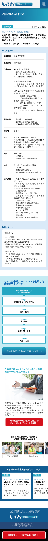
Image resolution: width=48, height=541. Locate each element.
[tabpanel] (12, 450)
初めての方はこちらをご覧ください (24, 351)
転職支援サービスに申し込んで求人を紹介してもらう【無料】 (24, 422)
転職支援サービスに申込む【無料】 (23, 535)
